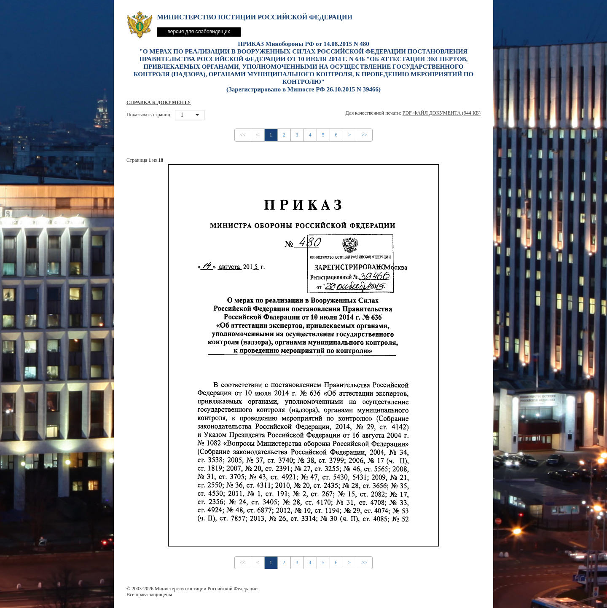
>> (364, 135)
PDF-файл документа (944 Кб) (442, 113)
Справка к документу (158, 102)
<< (243, 135)
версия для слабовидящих (198, 32)
